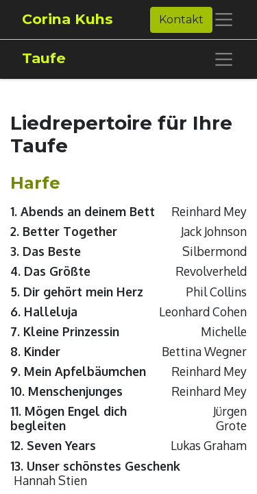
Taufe (44, 58)
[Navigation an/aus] (223, 59)
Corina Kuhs (67, 18)
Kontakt (181, 19)
